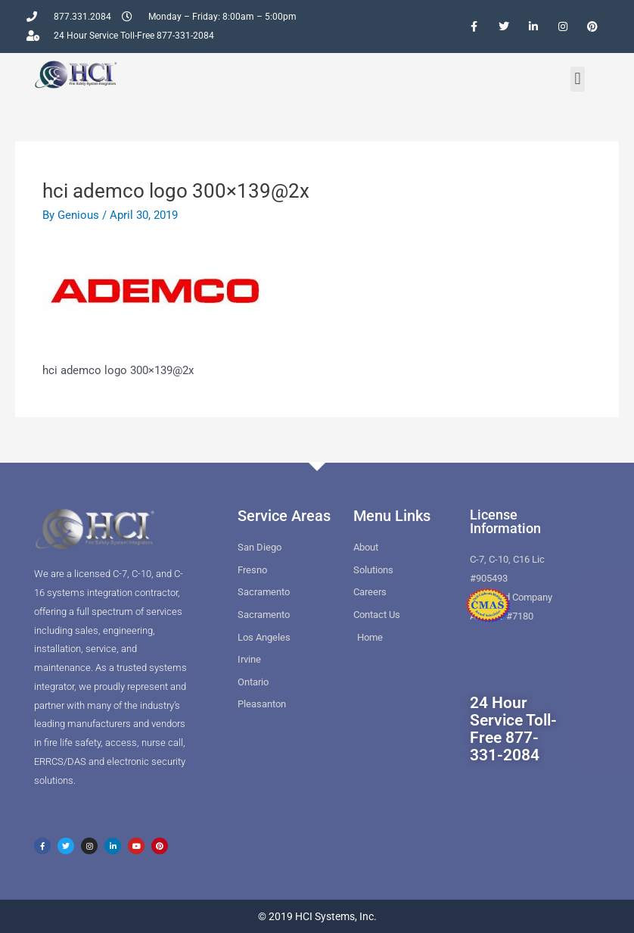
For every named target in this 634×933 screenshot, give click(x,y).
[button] (577, 79)
